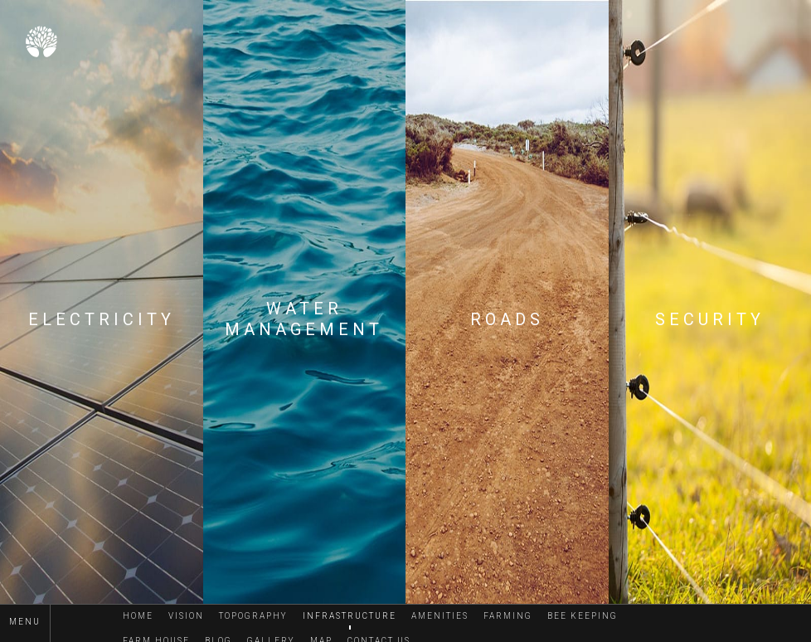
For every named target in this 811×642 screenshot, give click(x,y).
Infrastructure (349, 615)
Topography (253, 615)
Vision (186, 615)
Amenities (440, 615)
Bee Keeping (582, 615)
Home (138, 615)
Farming (507, 615)
